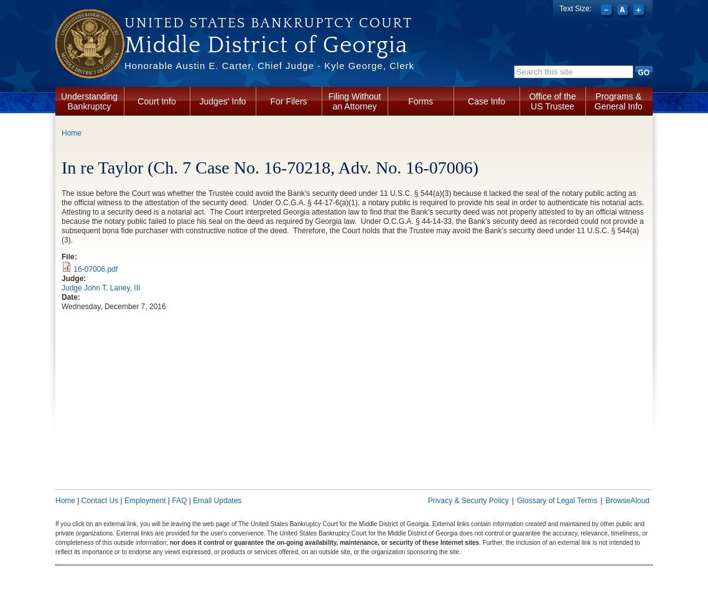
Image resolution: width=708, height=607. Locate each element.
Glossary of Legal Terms (557, 500)
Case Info (486, 101)
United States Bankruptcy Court (268, 23)
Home (72, 133)
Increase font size (639, 11)
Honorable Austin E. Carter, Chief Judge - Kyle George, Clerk (269, 65)
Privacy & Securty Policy (468, 500)
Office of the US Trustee (552, 101)
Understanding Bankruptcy (89, 101)
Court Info (156, 101)
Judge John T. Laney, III (101, 288)
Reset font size (623, 11)
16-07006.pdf (95, 269)
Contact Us (100, 500)
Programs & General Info (619, 101)
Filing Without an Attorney (354, 101)
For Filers (289, 101)
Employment (145, 500)
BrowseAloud (627, 500)
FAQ (179, 500)
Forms (420, 101)
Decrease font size (607, 11)
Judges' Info (223, 101)
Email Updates (217, 500)
